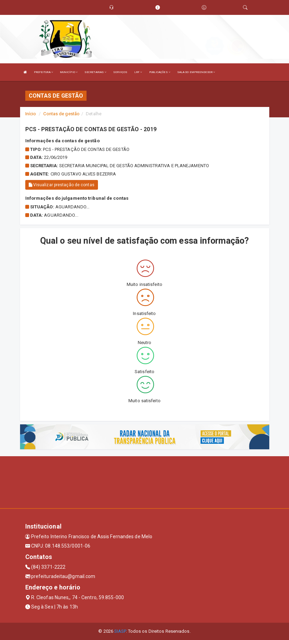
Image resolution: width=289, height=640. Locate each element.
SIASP (120, 631)
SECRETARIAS (95, 72)
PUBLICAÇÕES (159, 72)
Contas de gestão (61, 113)
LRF (138, 72)
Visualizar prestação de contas (61, 184)
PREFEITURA (43, 72)
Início (30, 113)
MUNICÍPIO (69, 72)
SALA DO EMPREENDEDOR (196, 72)
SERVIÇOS (120, 72)
